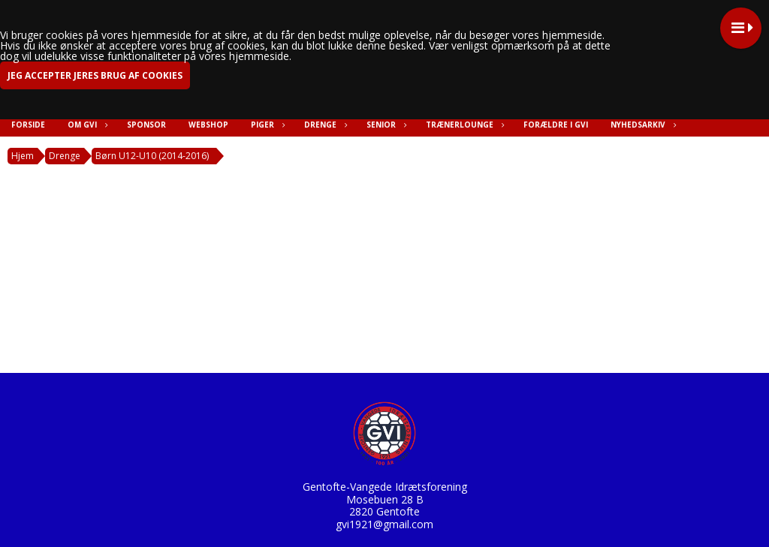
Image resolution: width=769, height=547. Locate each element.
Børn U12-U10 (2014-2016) (152, 155)
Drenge (324, 124)
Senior (384, 124)
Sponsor (146, 124)
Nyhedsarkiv (642, 124)
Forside (28, 124)
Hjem (22, 155)
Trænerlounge (463, 124)
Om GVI (86, 124)
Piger (266, 124)
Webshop (208, 124)
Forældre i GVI (555, 124)
